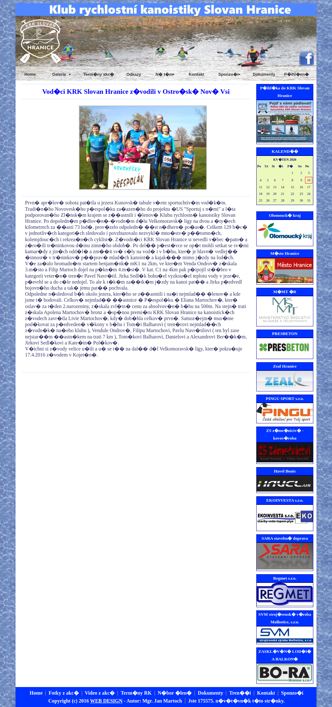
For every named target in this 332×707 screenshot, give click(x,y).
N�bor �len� (175, 693)
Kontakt (196, 74)
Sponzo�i (292, 693)
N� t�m (164, 74)
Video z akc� (100, 693)
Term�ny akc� (98, 74)
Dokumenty (264, 74)
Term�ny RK (136, 693)
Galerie (59, 74)
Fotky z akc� (63, 693)
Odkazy (133, 74)
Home (30, 74)
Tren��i (240, 693)
